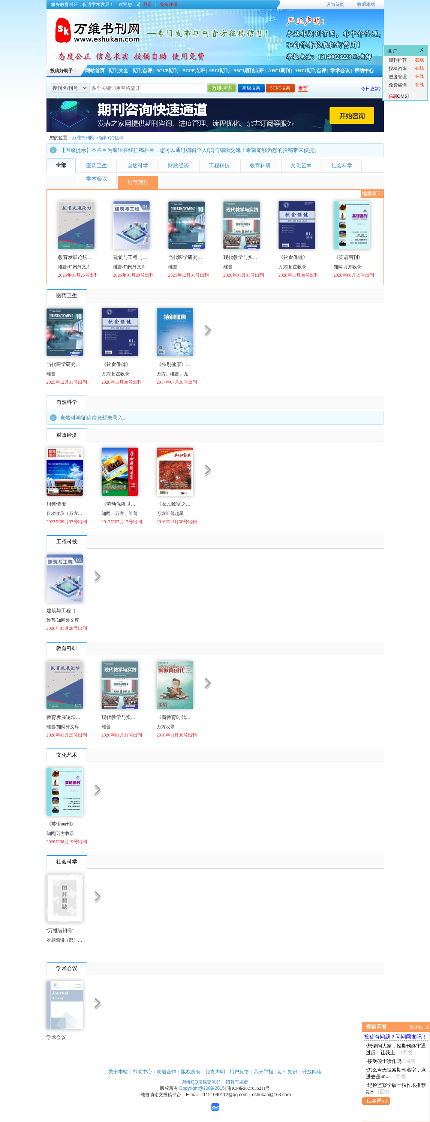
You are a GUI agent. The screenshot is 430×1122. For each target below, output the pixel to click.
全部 (61, 165)
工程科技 (219, 165)
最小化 (416, 1027)
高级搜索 (251, 88)
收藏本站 (366, 4)
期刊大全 (118, 70)
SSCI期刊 (219, 70)
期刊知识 (287, 1071)
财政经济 (178, 165)
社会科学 (341, 165)
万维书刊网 (83, 137)
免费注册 (169, 4)
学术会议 (340, 70)
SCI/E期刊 (167, 70)
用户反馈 (239, 1071)
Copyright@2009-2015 (202, 1088)
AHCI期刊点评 (310, 70)
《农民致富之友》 (175, 504)
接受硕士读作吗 (384, 1061)
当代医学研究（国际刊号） (186, 257)
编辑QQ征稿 (111, 137)
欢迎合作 (166, 1071)
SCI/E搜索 (280, 88)
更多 (208, 329)
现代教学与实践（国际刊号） (241, 257)
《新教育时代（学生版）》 (175, 717)
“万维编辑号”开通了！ (64, 930)
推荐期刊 (137, 182)
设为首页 (335, 4)
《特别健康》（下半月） (175, 364)
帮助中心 (364, 70)
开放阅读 (312, 1071)
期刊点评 (142, 70)
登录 (147, 4)
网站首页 (95, 70)
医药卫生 (96, 165)
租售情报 (56, 504)
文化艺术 (301, 165)
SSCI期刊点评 (249, 70)
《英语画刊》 (348, 257)
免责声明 (215, 1071)
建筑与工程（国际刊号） (131, 257)
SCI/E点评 (194, 70)
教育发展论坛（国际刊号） (76, 257)
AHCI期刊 (279, 70)
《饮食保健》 (293, 257)
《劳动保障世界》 (120, 504)
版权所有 (191, 1071)
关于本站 (118, 1071)
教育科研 (260, 165)
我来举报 (263, 1071)
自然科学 (137, 165)
